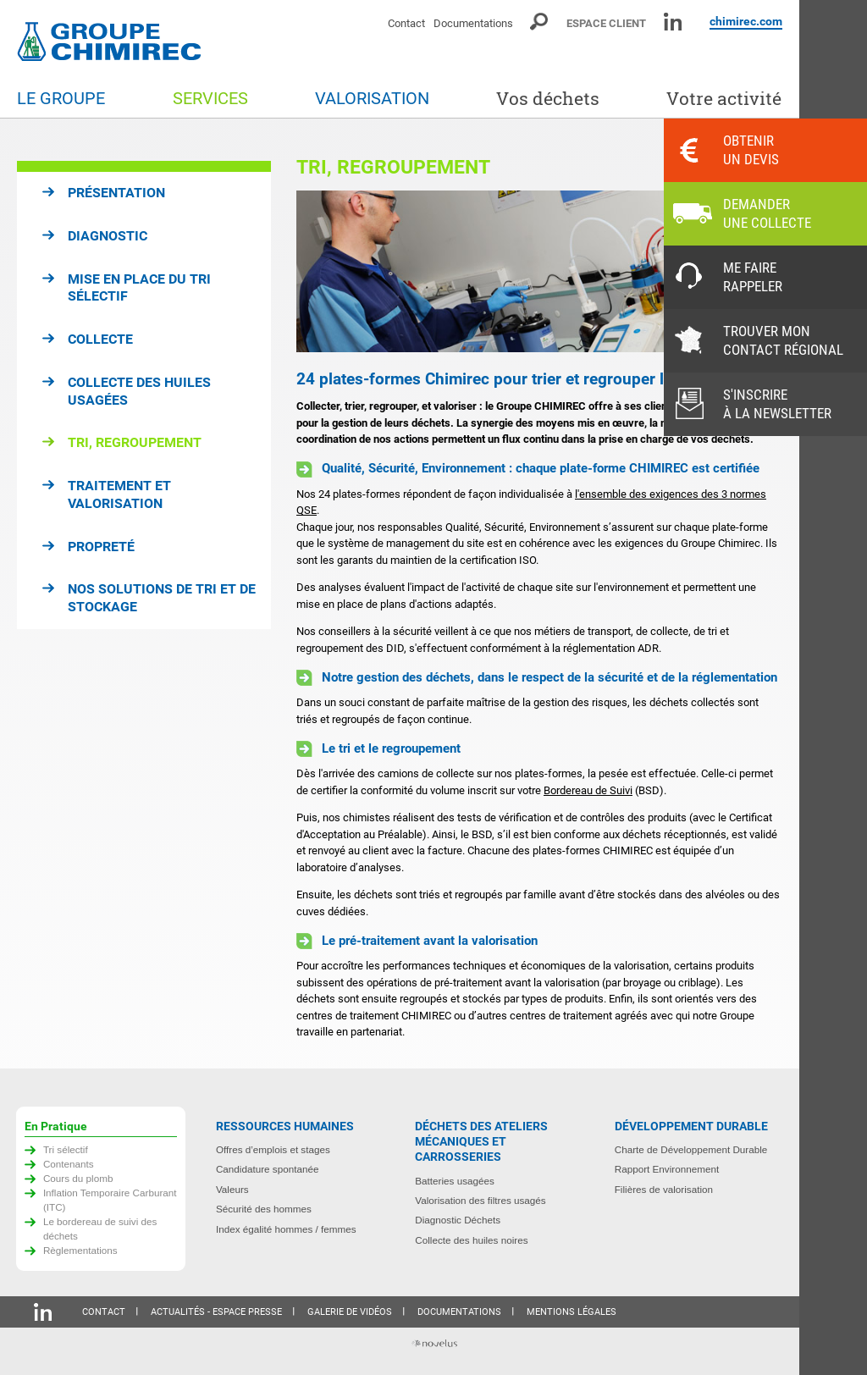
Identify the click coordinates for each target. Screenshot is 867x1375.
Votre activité (723, 98)
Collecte (100, 339)
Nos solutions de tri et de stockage (162, 598)
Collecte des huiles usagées (139, 391)
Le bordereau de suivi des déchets (100, 1228)
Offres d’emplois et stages (273, 1149)
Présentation (116, 193)
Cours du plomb (78, 1178)
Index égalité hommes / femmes (286, 1228)
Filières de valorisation (664, 1189)
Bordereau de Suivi (588, 790)
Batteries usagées (454, 1180)
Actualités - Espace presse (216, 1311)
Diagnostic (107, 236)
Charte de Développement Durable (691, 1149)
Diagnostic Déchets (457, 1219)
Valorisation (372, 98)
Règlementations (80, 1250)
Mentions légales (571, 1311)
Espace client (606, 23)
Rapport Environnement (667, 1168)
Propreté (101, 546)
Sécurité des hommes (264, 1208)
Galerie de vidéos (349, 1311)
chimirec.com (746, 21)
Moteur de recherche (539, 21)
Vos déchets (547, 98)
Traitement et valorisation (119, 494)
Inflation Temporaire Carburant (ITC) (110, 1199)
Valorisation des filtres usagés (480, 1200)
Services (210, 98)
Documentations (473, 23)
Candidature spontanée (267, 1168)
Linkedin (672, 21)
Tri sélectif (65, 1149)
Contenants (68, 1163)
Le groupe (61, 98)
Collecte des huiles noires (471, 1239)
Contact (406, 23)
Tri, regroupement (135, 442)
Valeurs (232, 1189)
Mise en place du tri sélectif (139, 288)
